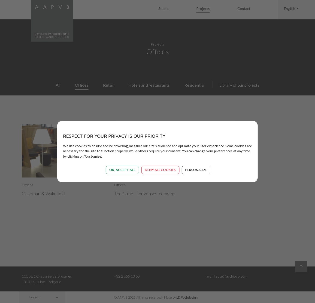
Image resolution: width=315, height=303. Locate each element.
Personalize (196, 170)
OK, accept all (122, 170)
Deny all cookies (160, 170)
